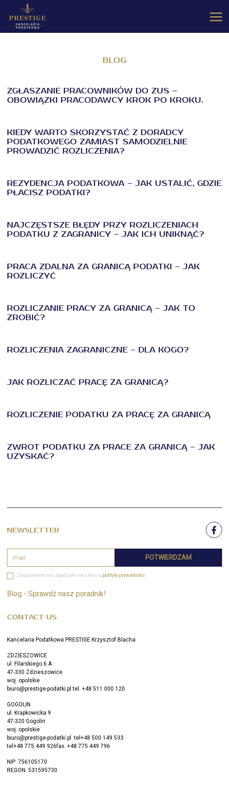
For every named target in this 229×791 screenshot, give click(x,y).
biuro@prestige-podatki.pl (39, 689)
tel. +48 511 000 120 (99, 689)
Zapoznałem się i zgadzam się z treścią (81, 575)
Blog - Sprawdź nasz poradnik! (56, 593)
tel (76, 738)
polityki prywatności (124, 575)
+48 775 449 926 (34, 746)
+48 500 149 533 (102, 738)
